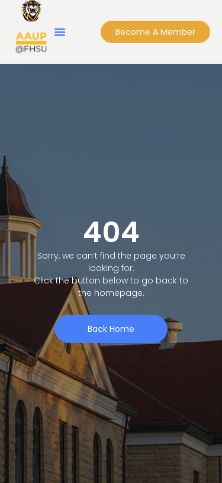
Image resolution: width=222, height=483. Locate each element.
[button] (60, 32)
